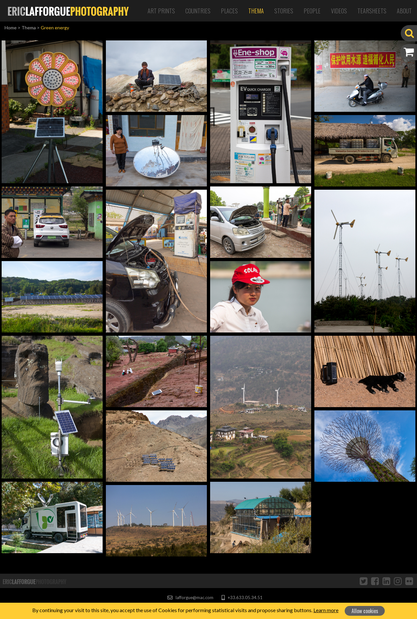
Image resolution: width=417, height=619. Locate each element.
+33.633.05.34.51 (242, 597)
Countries (197, 11)
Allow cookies (365, 611)
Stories (283, 11)
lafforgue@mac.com (190, 597)
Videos (339, 11)
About (404, 11)
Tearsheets (371, 11)
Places (229, 11)
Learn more (325, 610)
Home (11, 27)
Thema (256, 11)
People (312, 11)
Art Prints (161, 11)
